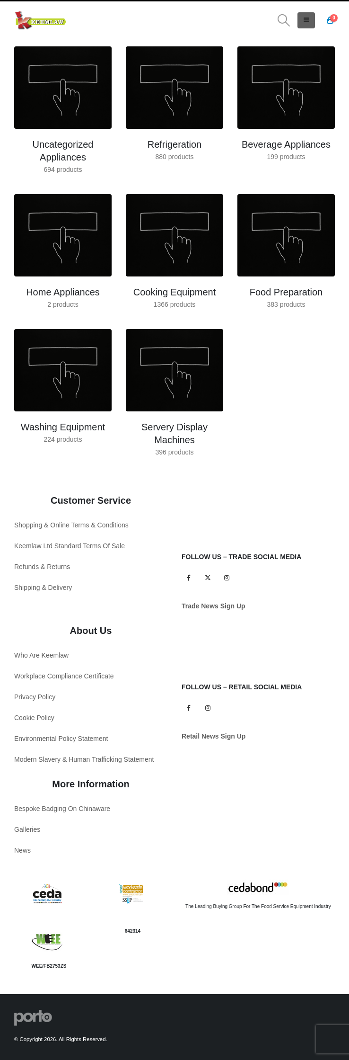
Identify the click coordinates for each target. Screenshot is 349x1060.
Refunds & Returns (42, 566)
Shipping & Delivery (43, 587)
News (22, 850)
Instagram (227, 577)
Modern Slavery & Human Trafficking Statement (84, 759)
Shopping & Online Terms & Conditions (71, 525)
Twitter (207, 577)
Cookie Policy (34, 718)
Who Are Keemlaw (41, 655)
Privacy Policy (34, 697)
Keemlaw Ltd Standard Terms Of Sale (69, 546)
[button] (284, 20)
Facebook (188, 577)
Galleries (27, 829)
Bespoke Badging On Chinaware (62, 808)
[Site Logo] (40, 20)
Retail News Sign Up (213, 736)
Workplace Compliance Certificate (64, 676)
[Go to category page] (63, 87)
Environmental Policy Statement (61, 738)
